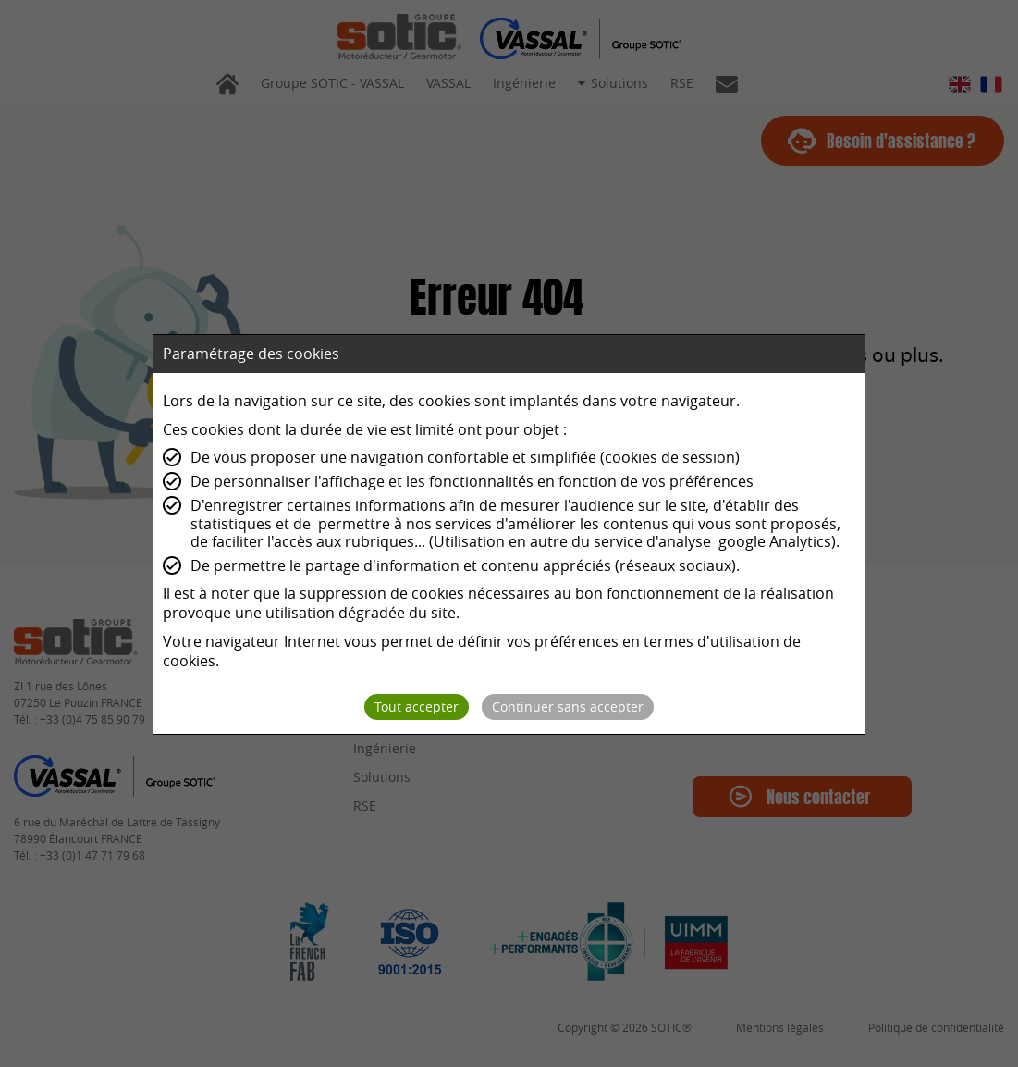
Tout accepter (416, 706)
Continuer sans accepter (568, 706)
